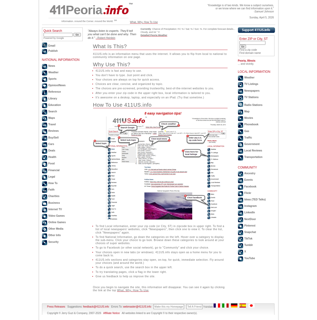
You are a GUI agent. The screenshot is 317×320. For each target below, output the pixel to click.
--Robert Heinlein (105, 38)
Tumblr (248, 245)
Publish (53, 50)
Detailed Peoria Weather (153, 35)
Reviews (53, 130)
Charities (54, 196)
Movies (248, 118)
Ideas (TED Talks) (255, 199)
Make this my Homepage (168, 306)
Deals (51, 150)
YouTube (249, 258)
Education (54, 105)
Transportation (253, 157)
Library (52, 98)
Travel (52, 124)
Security (53, 242)
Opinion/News (57, 85)
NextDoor (250, 219)
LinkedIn (249, 212)
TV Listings (251, 84)
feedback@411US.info (95, 306)
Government (252, 144)
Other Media (56, 228)
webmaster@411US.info (137, 306)
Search (52, 111)
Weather (53, 72)
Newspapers (252, 90)
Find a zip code (248, 49)
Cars (51, 144)
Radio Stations (253, 105)
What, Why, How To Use (144, 22)
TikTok (248, 238)
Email (51, 45)
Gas (246, 131)
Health (52, 157)
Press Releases (56, 306)
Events (248, 179)
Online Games (57, 222)
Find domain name (250, 53)
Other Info (54, 235)
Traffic (248, 137)
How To (53, 183)
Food (51, 163)
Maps (51, 118)
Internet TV (55, 209)
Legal (51, 176)
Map (247, 111)
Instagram (250, 206)
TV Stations (251, 97)
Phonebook (251, 124)
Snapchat (250, 232)
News (51, 65)
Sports (52, 78)
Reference (54, 91)
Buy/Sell (53, 137)
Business (54, 202)
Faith (51, 189)
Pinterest (250, 225)
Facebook (250, 186)
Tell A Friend (194, 306)
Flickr (247, 193)
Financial (54, 170)
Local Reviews (253, 150)
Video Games (56, 215)
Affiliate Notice (111, 313)
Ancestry (250, 173)
